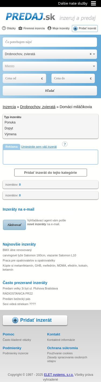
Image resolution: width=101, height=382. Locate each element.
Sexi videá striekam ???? (19, 304)
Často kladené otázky (17, 339)
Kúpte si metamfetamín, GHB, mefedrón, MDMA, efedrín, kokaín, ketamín (45, 267)
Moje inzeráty (58, 28)
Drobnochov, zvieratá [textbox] (48, 54)
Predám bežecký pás (16, 298)
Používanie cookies (60, 353)
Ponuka (10, 122)
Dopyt (9, 128)
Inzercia (9, 107)
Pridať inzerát (87, 28)
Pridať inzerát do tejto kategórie (50, 173)
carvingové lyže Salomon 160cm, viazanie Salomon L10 (39, 255)
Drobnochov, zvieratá (37, 107)
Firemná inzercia (31, 28)
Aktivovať (14, 225)
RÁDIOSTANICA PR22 (18, 293)
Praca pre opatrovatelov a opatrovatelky (29, 260)
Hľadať (50, 91)
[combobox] (50, 54)
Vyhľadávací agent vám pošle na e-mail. (46, 222)
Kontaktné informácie (61, 339)
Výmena (10, 134)
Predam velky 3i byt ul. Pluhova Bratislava (30, 288)
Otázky (9, 28)
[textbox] (50, 66)
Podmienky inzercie (15, 353)
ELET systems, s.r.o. (59, 375)
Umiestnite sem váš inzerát (39, 146)
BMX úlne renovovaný (17, 250)
